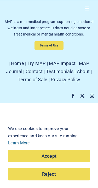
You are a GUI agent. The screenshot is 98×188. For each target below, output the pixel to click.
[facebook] (73, 109)
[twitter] (82, 109)
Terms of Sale (33, 92)
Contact (34, 84)
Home (17, 76)
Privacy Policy (65, 92)
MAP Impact (62, 76)
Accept (49, 156)
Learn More (19, 142)
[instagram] (92, 109)
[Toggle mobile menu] (87, 8)
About (83, 84)
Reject (49, 174)
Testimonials (59, 84)
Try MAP (36, 76)
